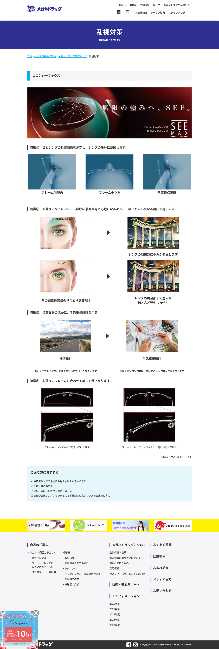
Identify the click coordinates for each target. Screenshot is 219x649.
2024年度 (115, 614)
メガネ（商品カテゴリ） (43, 552)
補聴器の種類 (72, 579)
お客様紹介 (141, 12)
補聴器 (133, 4)
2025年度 (115, 609)
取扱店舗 (69, 557)
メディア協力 (158, 12)
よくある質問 (162, 545)
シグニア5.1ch (72, 568)
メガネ (122, 4)
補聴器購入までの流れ (77, 563)
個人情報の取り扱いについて (125, 557)
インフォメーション (126, 596)
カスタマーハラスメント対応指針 (127, 573)
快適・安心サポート (126, 585)
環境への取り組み (119, 563)
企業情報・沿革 (118, 552)
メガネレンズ (39, 557)
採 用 (156, 4)
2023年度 (115, 619)
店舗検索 (145, 4)
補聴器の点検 (72, 584)
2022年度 (115, 625)
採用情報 (114, 568)
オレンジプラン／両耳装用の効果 (83, 573)
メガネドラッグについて (177, 4)
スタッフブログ (176, 12)
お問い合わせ (162, 591)
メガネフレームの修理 (44, 572)
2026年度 (115, 603)
